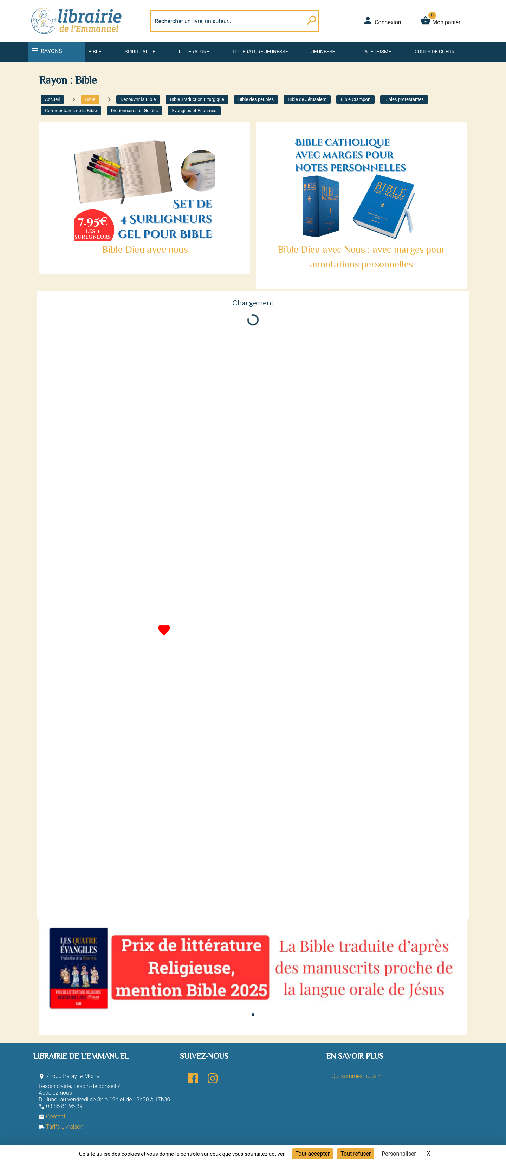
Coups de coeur (434, 51)
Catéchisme (376, 51)
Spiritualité (140, 51)
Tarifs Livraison (61, 1126)
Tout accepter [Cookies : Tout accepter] (313, 1153)
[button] (253, 1014)
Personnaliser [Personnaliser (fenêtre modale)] (399, 1153)
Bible (94, 51)
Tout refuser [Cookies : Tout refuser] (355, 1153)
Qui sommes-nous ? (355, 1076)
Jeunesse (323, 51)
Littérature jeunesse (260, 51)
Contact (52, 1116)
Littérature (194, 51)
